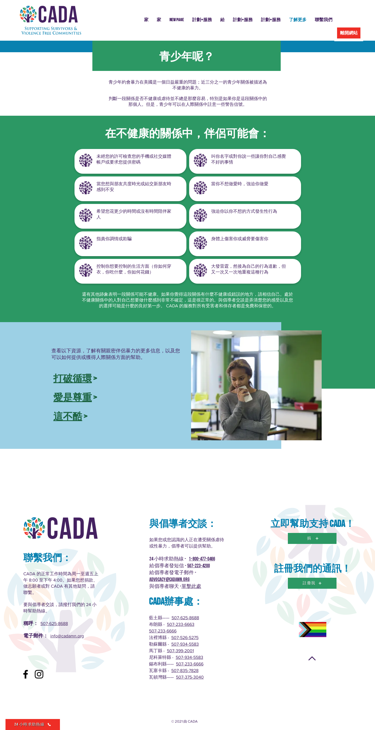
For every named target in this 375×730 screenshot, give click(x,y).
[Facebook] (25, 674)
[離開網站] (348, 33)
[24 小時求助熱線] (32, 724)
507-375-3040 (190, 677)
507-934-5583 (185, 644)
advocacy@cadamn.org (169, 579)
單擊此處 (191, 586)
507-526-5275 (184, 637)
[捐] (312, 538)
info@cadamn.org (67, 636)
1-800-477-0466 (202, 559)
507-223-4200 (198, 566)
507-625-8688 (54, 623)
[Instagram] (39, 674)
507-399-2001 (180, 650)
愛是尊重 (72, 398)
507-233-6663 (180, 624)
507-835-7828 (184, 670)
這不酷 (67, 417)
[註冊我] (312, 583)
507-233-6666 (163, 631)
